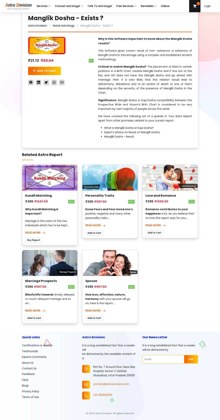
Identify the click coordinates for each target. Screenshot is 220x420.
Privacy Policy (30, 391)
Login (207, 6)
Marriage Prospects (41, 281)
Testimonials (30, 351)
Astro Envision (37, 25)
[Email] (163, 359)
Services (44, 6)
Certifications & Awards (37, 345)
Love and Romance (161, 195)
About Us (27, 363)
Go (191, 359)
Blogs (25, 385)
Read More (35, 232)
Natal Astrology (63, 25)
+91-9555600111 (102, 395)
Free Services (126, 6)
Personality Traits (99, 195)
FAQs (25, 380)
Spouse (91, 281)
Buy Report (33, 240)
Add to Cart (44, 71)
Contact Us (29, 368)
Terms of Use (30, 397)
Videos (165, 6)
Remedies (149, 6)
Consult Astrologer (69, 6)
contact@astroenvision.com (111, 384)
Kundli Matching (38, 195)
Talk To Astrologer (99, 6)
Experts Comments (34, 357)
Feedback (28, 374)
